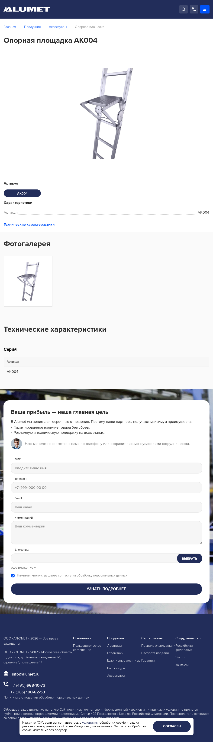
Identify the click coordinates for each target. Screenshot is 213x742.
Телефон (20, 479)
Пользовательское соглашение (87, 648)
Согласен (172, 726)
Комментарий (24, 518)
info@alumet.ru (25, 674)
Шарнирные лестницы (124, 660)
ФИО (18, 459)
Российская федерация (184, 648)
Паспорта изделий (155, 653)
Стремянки (115, 653)
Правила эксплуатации (158, 646)
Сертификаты (152, 638)
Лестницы (114, 646)
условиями (90, 723)
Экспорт (181, 657)
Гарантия (148, 660)
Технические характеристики (29, 224)
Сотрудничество (187, 638)
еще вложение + (23, 568)
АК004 (22, 193)
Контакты (182, 665)
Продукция (32, 27)
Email (18, 498)
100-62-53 (27, 692)
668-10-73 (28, 685)
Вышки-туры (116, 668)
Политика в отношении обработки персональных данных (46, 697)
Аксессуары (58, 27)
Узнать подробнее (106, 589)
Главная (10, 27)
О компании (82, 638)
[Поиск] (183, 9)
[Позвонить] (194, 9)
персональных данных (110, 575)
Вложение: (22, 550)
